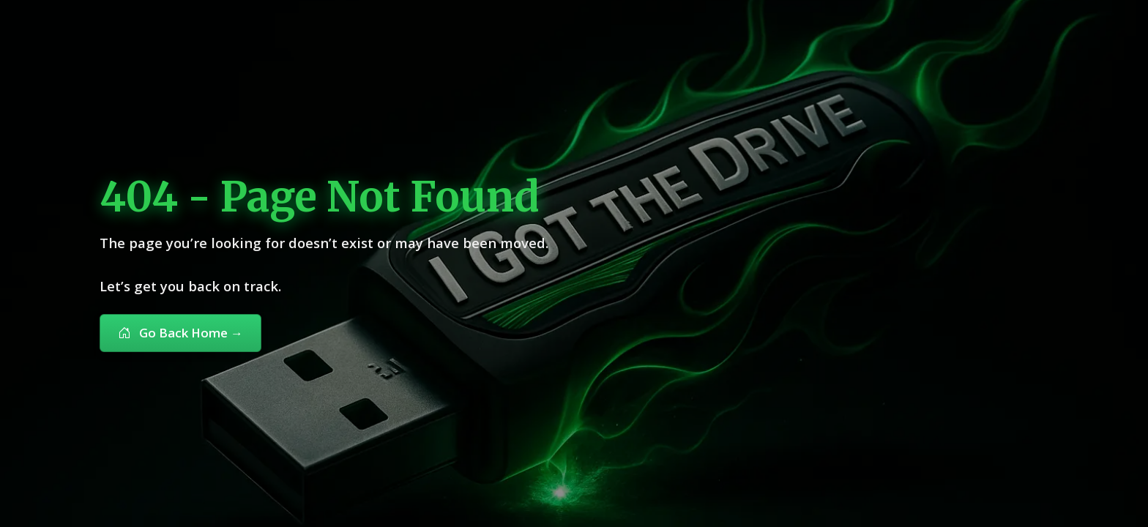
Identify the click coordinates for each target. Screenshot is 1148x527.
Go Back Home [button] (180, 333)
